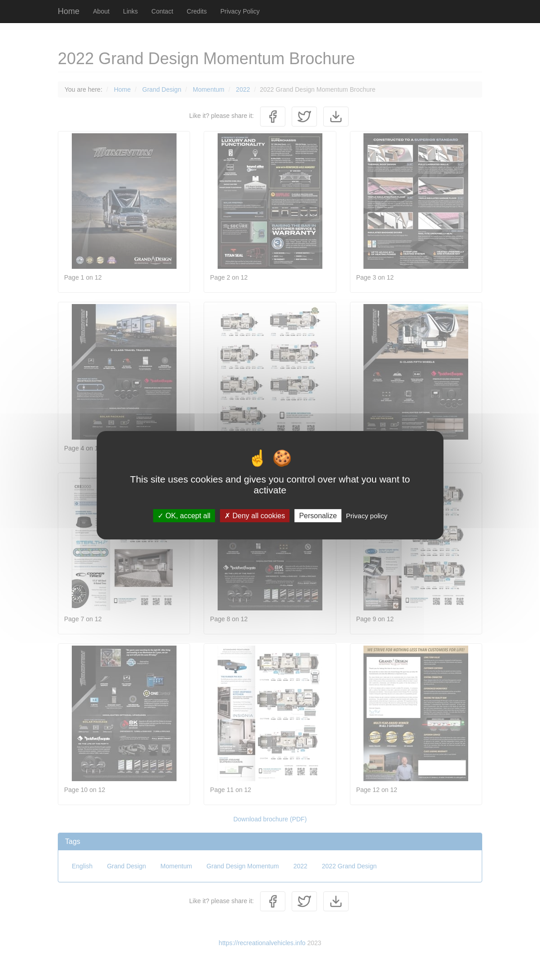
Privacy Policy (240, 11)
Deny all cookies (254, 515)
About (101, 11)
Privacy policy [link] (366, 515)
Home (68, 11)
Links (130, 11)
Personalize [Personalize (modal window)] (318, 515)
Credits (197, 11)
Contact (162, 11)
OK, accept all (184, 515)
